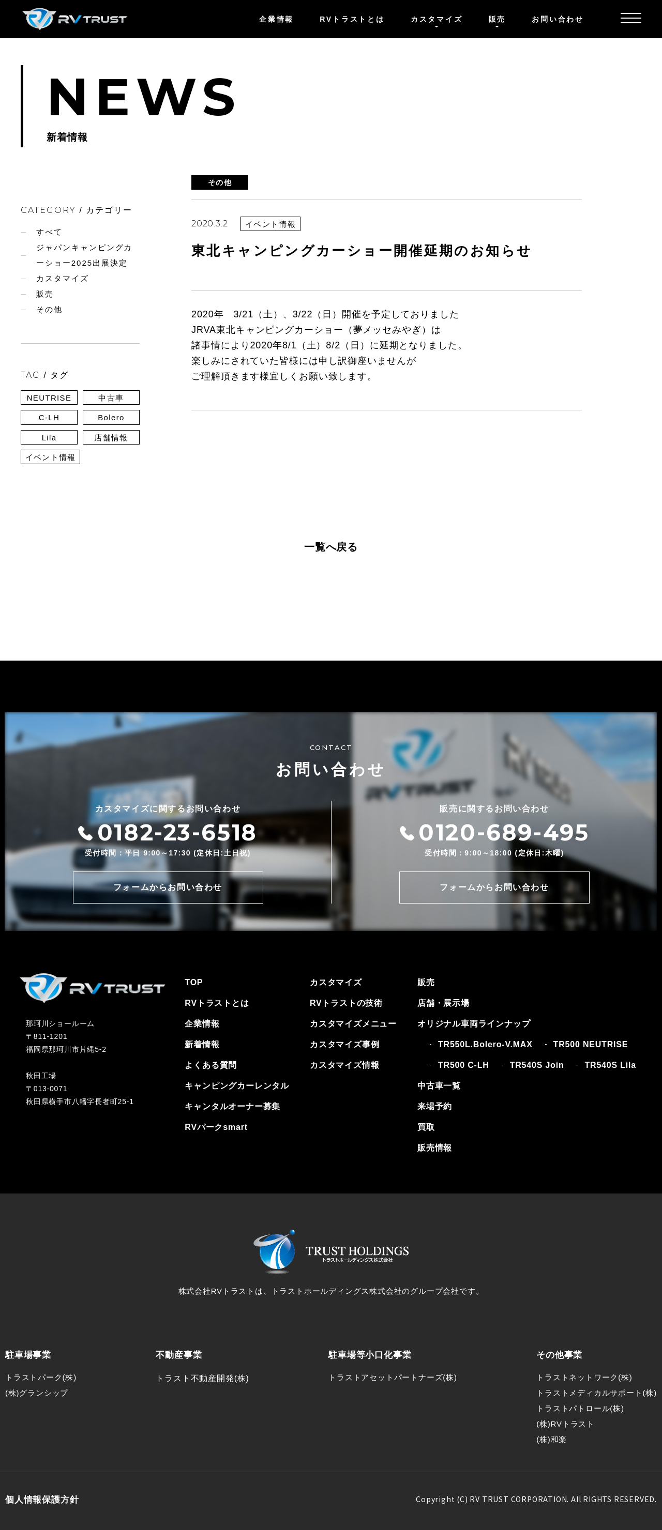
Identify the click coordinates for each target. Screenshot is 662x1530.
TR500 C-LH (463, 1065)
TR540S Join (537, 1065)
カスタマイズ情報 (344, 1065)
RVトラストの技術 (346, 1003)
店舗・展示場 (443, 1003)
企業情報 (276, 19)
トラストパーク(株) (41, 1377)
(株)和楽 (551, 1439)
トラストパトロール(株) (580, 1408)
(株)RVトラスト (565, 1423)
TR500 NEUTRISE (590, 1044)
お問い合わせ (558, 19)
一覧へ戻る (331, 547)
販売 (45, 293)
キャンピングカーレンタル (237, 1085)
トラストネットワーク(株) (584, 1377)
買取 (426, 1127)
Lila (49, 437)
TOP (194, 982)
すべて (49, 231)
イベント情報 (50, 457)
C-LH (49, 417)
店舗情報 (111, 437)
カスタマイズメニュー (353, 1023)
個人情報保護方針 (42, 1500)
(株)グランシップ (36, 1392)
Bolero (111, 417)
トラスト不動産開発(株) (202, 1378)
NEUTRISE (49, 398)
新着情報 (202, 1044)
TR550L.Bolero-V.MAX (485, 1044)
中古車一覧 (439, 1085)
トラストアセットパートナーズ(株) (392, 1377)
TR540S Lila (610, 1065)
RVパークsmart (216, 1127)
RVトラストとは (352, 19)
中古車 (111, 398)
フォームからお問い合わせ (167, 887)
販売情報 (434, 1147)
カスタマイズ (62, 278)
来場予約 (434, 1106)
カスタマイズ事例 (344, 1044)
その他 (49, 309)
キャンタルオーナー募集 (232, 1106)
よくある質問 (211, 1065)
